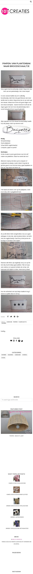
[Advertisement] (16, 39)
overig (24, 354)
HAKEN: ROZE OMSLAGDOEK (17, 483)
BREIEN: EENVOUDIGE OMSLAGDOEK (17, 505)
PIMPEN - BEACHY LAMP (16, 436)
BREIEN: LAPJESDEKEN (17, 517)
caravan (9, 322)
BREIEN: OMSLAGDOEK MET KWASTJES (17, 528)
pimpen (15, 322)
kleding (10, 354)
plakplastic (23, 322)
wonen (4, 323)
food (3, 357)
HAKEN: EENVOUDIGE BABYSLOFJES (17, 494)
